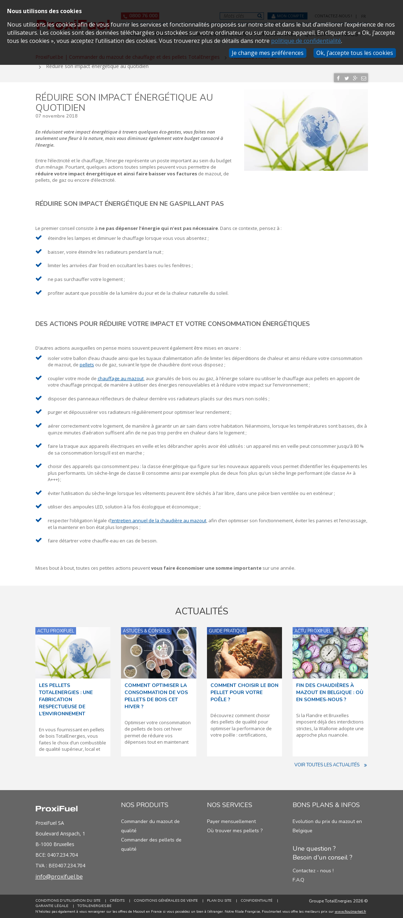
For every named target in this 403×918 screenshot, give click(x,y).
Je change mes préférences (268, 53)
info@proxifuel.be (59, 876)
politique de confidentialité (306, 41)
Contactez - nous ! (313, 870)
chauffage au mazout (121, 378)
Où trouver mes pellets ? (235, 830)
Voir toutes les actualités (331, 765)
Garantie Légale (51, 905)
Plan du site (219, 900)
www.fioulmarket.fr (350, 911)
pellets (87, 364)
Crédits (117, 900)
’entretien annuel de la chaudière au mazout (158, 520)
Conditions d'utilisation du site (67, 900)
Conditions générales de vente (166, 900)
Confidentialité (256, 900)
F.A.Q (298, 880)
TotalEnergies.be (94, 905)
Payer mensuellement (231, 821)
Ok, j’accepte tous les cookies (354, 53)
